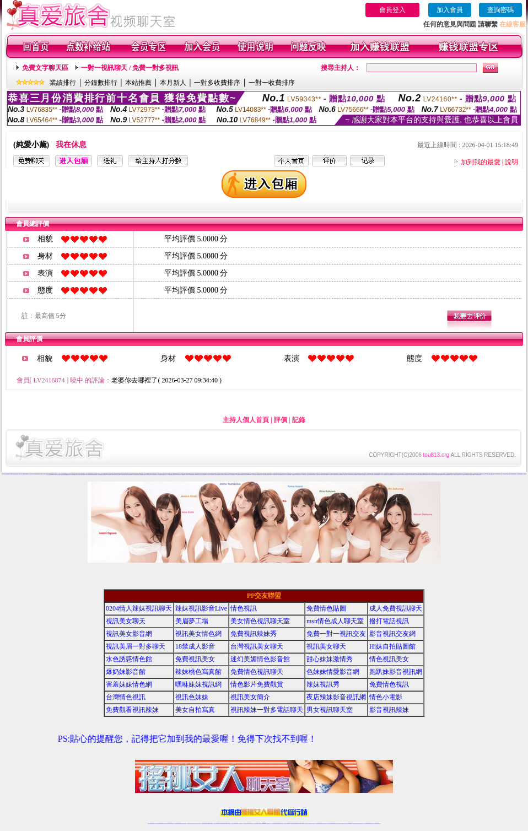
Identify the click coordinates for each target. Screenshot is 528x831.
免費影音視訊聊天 (221, 474)
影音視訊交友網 (392, 634)
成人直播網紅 (259, 823)
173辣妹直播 (272, 823)
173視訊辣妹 (229, 823)
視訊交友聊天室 (308, 474)
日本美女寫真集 (403, 474)
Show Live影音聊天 (133, 474)
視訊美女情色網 (48, 473)
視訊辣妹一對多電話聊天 (266, 710)
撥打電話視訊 (389, 621)
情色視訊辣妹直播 (338, 823)
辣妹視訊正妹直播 (286, 823)
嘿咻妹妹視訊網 (198, 684)
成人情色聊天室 (123, 474)
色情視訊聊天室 (216, 474)
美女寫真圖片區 (242, 474)
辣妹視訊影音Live (201, 608)
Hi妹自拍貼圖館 (392, 646)
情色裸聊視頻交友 (334, 823)
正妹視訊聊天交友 (194, 823)
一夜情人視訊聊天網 (383, 474)
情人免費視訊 (169, 474)
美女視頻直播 (211, 474)
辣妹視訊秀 (323, 684)
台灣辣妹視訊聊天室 (232, 474)
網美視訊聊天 (342, 823)
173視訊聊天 (330, 474)
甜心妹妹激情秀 (102, 473)
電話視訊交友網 (394, 474)
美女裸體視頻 (326, 474)
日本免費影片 (303, 474)
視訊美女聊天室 (355, 823)
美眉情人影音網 (313, 474)
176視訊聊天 (248, 823)
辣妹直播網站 (363, 474)
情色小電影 (385, 697)
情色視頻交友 (322, 823)
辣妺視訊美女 (378, 823)
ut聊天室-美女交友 (226, 474)
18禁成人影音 (195, 646)
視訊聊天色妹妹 (216, 823)
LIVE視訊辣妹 (210, 473)
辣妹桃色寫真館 (198, 672)
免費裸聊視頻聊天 (144, 474)
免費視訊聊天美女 (335, 474)
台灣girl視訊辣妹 (350, 823)
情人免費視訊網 (422, 474)
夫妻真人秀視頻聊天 (308, 823)
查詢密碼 (500, 10)
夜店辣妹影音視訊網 (336, 697)
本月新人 (173, 83)
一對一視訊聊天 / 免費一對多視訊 (130, 68)
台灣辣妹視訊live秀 (265, 474)
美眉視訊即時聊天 (373, 474)
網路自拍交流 (437, 474)
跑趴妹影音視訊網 (395, 672)
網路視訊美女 (148, 474)
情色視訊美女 (389, 659)
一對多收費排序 (217, 83)
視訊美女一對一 (452, 474)
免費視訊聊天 (233, 823)
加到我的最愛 (480, 162)
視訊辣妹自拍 (275, 474)
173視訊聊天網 (118, 474)
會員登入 (392, 10)
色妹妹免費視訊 (245, 823)
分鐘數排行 (100, 83)
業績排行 (63, 83)
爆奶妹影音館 (126, 672)
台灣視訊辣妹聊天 (198, 823)
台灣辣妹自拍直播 (203, 823)
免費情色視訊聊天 (256, 672)
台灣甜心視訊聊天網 (412, 474)
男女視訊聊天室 (329, 710)
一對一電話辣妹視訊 (253, 474)
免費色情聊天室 (322, 474)
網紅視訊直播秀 (256, 823)
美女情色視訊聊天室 (32, 473)
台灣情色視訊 (126, 697)
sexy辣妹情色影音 (198, 474)
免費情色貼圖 (202, 474)
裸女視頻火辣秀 (139, 474)
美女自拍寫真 (195, 710)
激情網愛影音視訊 (67, 474)
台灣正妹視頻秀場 (478, 474)
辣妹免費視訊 (52, 474)
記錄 (298, 420)
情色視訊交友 (361, 823)
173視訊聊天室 (241, 823)
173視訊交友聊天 (432, 474)
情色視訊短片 (406, 474)
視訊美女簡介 (250, 697)
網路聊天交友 (345, 474)
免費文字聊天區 (45, 68)
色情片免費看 (279, 474)
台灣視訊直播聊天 (366, 823)
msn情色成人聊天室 (335, 621)
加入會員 (450, 10)
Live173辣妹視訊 (263, 823)
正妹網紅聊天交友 (268, 823)
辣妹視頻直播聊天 (208, 823)
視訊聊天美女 (172, 823)
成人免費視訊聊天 (395, 608)
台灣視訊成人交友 (57, 474)
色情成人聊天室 (350, 474)
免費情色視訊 (389, 684)
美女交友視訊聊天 (154, 474)
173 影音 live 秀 (468, 474)
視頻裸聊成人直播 (303, 823)
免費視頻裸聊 (288, 474)
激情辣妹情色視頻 (329, 823)
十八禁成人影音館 (87, 474)
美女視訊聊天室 (99, 474)
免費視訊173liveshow (248, 474)
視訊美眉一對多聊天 (135, 646)
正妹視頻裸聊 (325, 823)
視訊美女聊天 (126, 621)
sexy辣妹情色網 (447, 474)
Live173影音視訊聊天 (220, 823)
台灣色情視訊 (317, 474)
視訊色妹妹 (191, 697)
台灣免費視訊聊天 (340, 474)
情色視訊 (243, 608)
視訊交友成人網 (270, 474)
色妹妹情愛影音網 (332, 672)
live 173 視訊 (207, 474)
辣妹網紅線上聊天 (281, 823)
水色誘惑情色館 (87, 473)
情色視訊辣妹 (149, 823)
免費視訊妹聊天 (427, 474)
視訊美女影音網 (43, 473)
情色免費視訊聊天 (104, 474)
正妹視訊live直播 (82, 474)
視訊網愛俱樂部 (193, 474)
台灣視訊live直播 (214, 473)
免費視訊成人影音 (442, 474)
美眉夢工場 (191, 621)
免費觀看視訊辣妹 (176, 473)
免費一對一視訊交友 (57, 473)
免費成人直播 (346, 823)
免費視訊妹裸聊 (389, 474)
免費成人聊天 (178, 474)
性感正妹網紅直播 (276, 823)
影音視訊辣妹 (77, 474)
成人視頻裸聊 (299, 823)
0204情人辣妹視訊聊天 (139, 608)
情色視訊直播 (152, 823)
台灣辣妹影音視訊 (299, 474)
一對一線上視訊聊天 (159, 474)
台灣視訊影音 (237, 474)
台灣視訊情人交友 (294, 474)
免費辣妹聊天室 (113, 474)
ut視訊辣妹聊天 (226, 823)
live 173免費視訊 (374, 823)
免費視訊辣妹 (176, 823)
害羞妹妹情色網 (129, 684)
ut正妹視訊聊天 (237, 823)
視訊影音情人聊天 (284, 474)
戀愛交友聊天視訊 (173, 474)
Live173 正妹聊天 (366, 473)
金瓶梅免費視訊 (164, 474)
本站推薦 (138, 83)
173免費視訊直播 (73, 474)
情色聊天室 (398, 474)
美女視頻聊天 (510, 473)
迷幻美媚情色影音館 (260, 659)
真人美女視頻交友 (313, 823)
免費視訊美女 (195, 659)
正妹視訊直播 (252, 823)
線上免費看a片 (473, 474)
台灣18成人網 (188, 474)
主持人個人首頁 (246, 420)
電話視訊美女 (359, 474)
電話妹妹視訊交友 (418, 474)
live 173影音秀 (169, 823)
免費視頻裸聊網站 (295, 823)
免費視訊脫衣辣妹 (259, 474)
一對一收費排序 (272, 83)
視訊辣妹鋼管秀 (62, 474)
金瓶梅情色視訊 (180, 823)
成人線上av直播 (463, 474)
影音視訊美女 (358, 823)
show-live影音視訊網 (93, 474)
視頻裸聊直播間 (378, 474)
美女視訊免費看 (355, 474)
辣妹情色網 (108, 474)
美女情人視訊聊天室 (457, 474)
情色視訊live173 (183, 474)
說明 (511, 162)
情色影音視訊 (164, 823)
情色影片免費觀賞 (256, 684)
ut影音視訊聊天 (370, 823)
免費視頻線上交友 (368, 474)
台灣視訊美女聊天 (256, 646)
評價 (280, 420)
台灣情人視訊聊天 (128, 474)
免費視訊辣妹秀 (52, 473)
